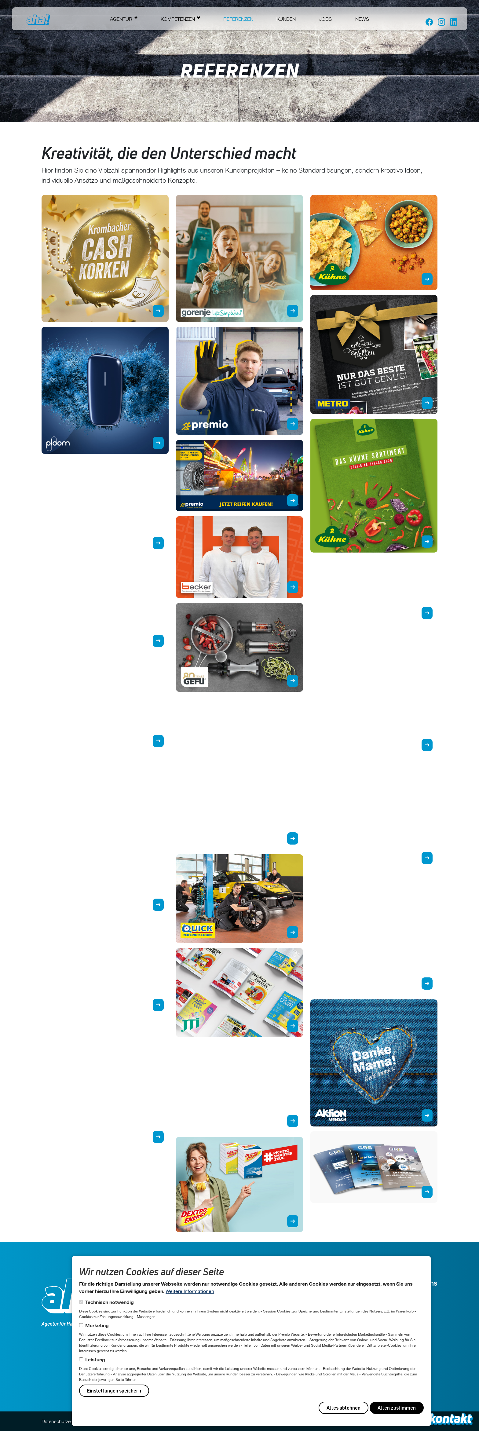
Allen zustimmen (397, 1407)
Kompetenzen (178, 19)
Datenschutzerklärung (65, 1421)
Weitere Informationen (190, 1291)
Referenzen (238, 19)
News (362, 19)
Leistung (95, 1359)
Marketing (97, 1325)
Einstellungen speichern (114, 1390)
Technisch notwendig (109, 1302)
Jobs (325, 19)
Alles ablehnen (343, 1407)
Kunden (286, 19)
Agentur (121, 19)
